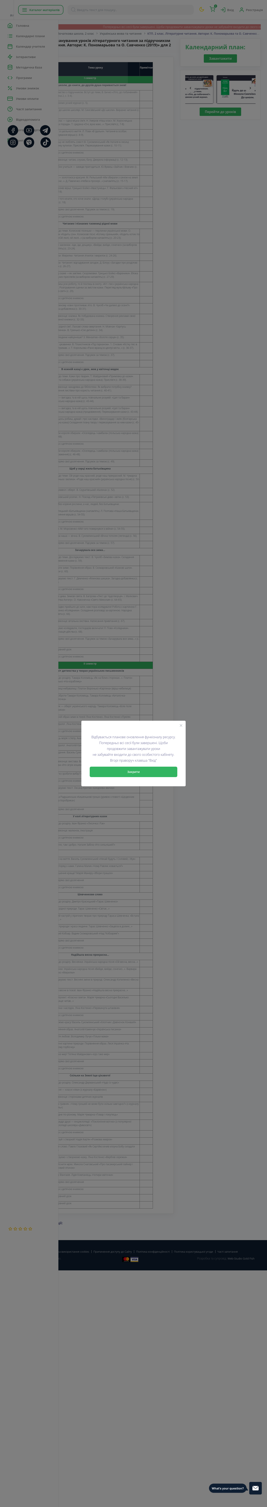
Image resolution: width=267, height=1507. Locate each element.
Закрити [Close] (133, 772)
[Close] (181, 725)
